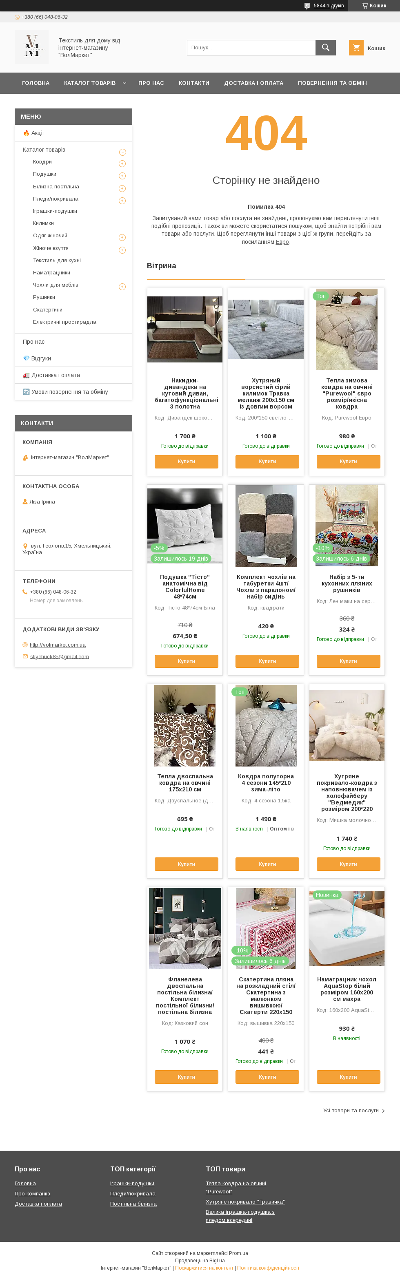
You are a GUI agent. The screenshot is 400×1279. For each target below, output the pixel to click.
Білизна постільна (56, 186)
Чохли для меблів (55, 285)
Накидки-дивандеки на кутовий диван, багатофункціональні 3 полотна (185, 393)
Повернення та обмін (332, 83)
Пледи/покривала (55, 199)
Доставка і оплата (253, 83)
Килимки (43, 223)
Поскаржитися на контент (204, 1268)
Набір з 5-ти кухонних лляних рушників (347, 583)
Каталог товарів (90, 83)
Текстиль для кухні (57, 260)
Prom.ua (238, 1253)
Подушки (44, 174)
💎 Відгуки (37, 358)
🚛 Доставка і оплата (51, 375)
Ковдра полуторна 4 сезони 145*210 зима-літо (266, 783)
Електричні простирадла (64, 322)
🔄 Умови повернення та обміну (65, 392)
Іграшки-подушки (55, 211)
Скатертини (47, 310)
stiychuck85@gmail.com (59, 656)
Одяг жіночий (50, 235)
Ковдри (42, 162)
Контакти (194, 83)
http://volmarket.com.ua (58, 645)
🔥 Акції (33, 133)
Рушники (44, 297)
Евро (282, 242)
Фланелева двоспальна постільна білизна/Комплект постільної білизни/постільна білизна (185, 995)
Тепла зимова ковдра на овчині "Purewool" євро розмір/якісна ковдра (347, 393)
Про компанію (32, 1194)
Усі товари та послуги (351, 1110)
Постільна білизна (133, 1204)
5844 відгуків (329, 6)
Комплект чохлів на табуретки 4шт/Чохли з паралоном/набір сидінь (266, 587)
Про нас (151, 83)
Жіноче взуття (51, 248)
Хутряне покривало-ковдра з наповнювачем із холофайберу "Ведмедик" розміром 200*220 (347, 792)
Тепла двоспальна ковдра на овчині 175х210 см (185, 783)
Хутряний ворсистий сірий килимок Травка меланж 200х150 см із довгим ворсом (266, 393)
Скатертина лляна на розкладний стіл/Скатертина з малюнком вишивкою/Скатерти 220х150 (266, 995)
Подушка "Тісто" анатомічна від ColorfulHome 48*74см (185, 587)
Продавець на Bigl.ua (200, 1261)
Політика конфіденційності (268, 1268)
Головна (35, 83)
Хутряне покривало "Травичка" (245, 1202)
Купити (186, 461)
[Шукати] (326, 47)
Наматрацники (51, 272)
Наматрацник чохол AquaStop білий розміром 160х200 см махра (346, 989)
